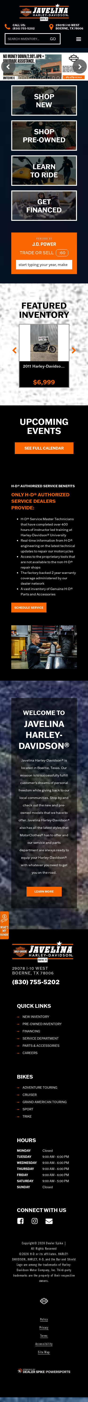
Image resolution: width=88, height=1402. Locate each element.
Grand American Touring (45, 1102)
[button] (8, 66)
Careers (30, 1053)
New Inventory (36, 1017)
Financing (31, 1031)
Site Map (44, 1352)
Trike (27, 1116)
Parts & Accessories (41, 1046)
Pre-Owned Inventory (42, 1024)
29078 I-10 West (33, 970)
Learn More (44, 891)
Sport (28, 1109)
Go (53, 38)
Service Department (41, 1038)
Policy (44, 1319)
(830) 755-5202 (36, 982)
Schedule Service (28, 607)
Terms (44, 1336)
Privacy (44, 1328)
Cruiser (30, 1095)
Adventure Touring (40, 1087)
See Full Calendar (44, 448)
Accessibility (44, 1344)
